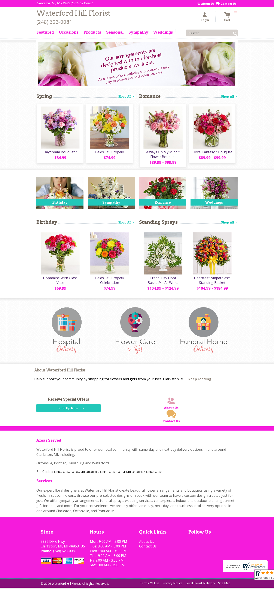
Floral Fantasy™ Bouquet (212, 152)
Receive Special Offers (68, 400)
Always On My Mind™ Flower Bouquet (163, 155)
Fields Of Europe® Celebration (109, 281)
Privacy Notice (172, 585)
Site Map (224, 585)
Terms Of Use (149, 585)
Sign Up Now (68, 409)
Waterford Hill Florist (73, 13)
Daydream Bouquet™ (60, 152)
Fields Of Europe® (109, 152)
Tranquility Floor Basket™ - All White (162, 281)
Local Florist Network (200, 585)
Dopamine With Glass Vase (60, 281)
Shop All (126, 96)
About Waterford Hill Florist (59, 371)
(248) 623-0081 (54, 21)
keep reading (199, 380)
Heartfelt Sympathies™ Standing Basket (212, 281)
